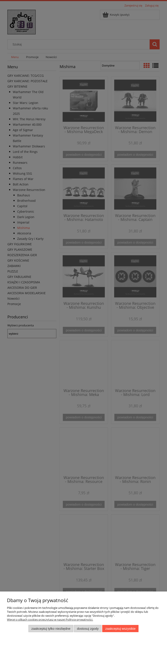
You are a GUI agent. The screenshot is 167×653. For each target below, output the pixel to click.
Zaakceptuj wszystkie (120, 628)
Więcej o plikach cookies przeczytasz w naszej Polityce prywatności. (50, 619)
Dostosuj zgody (88, 628)
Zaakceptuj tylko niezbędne (50, 628)
